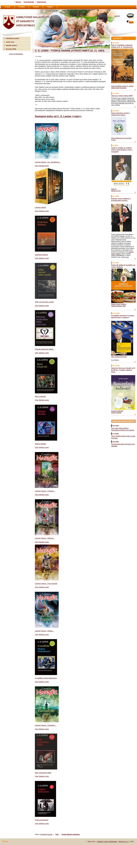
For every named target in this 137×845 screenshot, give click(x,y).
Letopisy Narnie (40, 207)
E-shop (7, 7)
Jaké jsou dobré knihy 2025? (122, 96)
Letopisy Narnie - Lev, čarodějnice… (48, 162)
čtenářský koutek (46, 834)
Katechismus (41, 2)
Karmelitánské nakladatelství (13, 10)
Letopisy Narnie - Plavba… (44, 631)
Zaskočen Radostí (41, 254)
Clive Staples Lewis (42, 166)
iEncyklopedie (29, 2)
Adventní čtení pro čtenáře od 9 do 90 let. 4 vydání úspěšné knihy (123, 370)
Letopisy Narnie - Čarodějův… (45, 725)
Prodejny (36, 7)
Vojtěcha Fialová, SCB (118, 306)
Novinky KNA (11, 49)
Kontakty (22, 7)
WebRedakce (113, 841)
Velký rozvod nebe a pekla (44, 302)
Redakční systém (102, 841)
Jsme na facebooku (16, 54)
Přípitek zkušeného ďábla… (45, 349)
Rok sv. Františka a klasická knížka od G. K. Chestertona (121, 46)
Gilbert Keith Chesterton (119, 88)
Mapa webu (91, 841)
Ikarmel (18, 2)
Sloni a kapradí (40, 396)
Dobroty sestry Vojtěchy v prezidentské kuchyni (121, 199)
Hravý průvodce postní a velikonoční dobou (120, 114)
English (50, 7)
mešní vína (10, 42)
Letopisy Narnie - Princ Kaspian (46, 583)
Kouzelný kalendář (117, 411)
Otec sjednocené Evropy (119, 356)
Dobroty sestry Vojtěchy (118, 304)
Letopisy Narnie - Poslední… (45, 491)
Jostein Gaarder (116, 412)
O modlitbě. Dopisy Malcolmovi (46, 678)
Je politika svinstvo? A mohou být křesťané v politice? (122, 316)
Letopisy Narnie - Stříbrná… (45, 538)
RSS (6, 841)
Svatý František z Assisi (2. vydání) (122, 86)
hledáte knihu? (11, 45)
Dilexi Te (114, 189)
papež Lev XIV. (116, 191)
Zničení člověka (40, 444)
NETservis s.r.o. (124, 841)
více (127, 257)
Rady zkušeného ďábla (43, 772)
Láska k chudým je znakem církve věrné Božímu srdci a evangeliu (121, 150)
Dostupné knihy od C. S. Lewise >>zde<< (58, 116)
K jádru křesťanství (41, 820)
